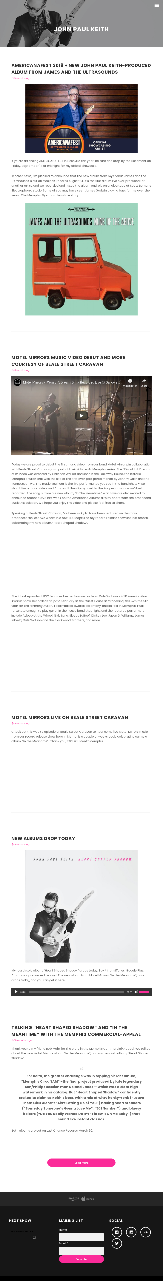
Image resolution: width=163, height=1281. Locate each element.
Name (63, 1230)
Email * (63, 1243)
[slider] (76, 992)
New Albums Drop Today (43, 838)
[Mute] (136, 992)
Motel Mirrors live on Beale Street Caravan (69, 717)
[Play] (16, 992)
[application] (81, 992)
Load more (81, 1162)
